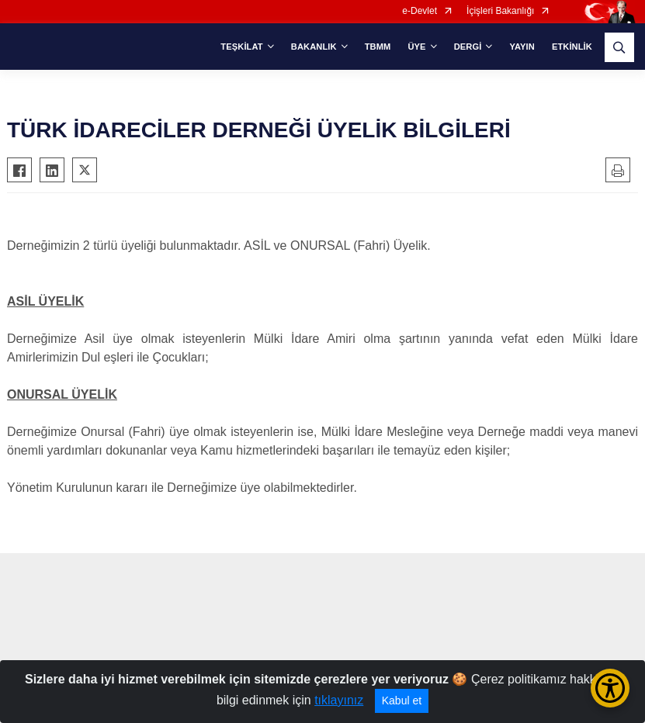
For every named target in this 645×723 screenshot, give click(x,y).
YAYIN (521, 46)
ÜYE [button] (416, 46)
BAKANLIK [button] (314, 46)
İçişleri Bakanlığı (500, 11)
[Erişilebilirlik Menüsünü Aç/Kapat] (610, 688)
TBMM (378, 46)
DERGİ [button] (468, 46)
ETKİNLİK (572, 46)
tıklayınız (338, 700)
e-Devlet (419, 11)
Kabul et (401, 700)
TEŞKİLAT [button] (241, 46)
